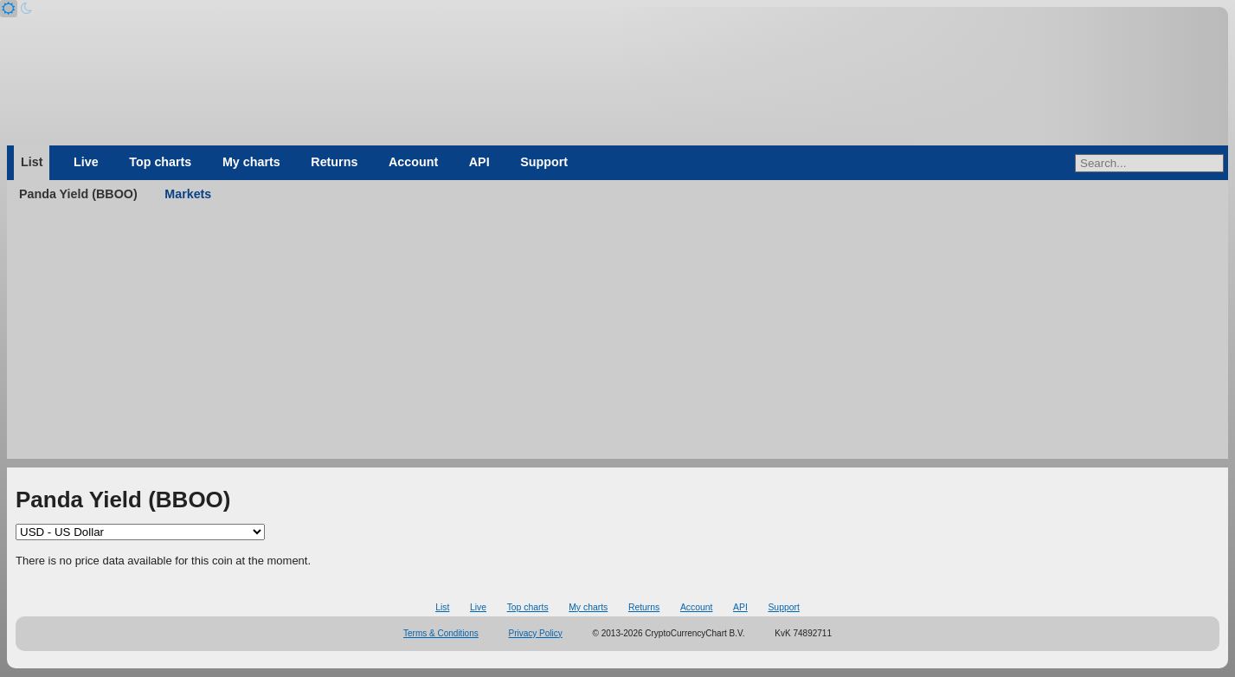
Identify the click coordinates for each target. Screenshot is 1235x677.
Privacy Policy (536, 633)
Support (544, 162)
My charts (251, 162)
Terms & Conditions (441, 633)
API (479, 162)
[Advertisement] (618, 337)
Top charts (160, 162)
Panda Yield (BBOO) (78, 194)
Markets (187, 194)
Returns (334, 162)
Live (86, 162)
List (31, 162)
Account (413, 162)
